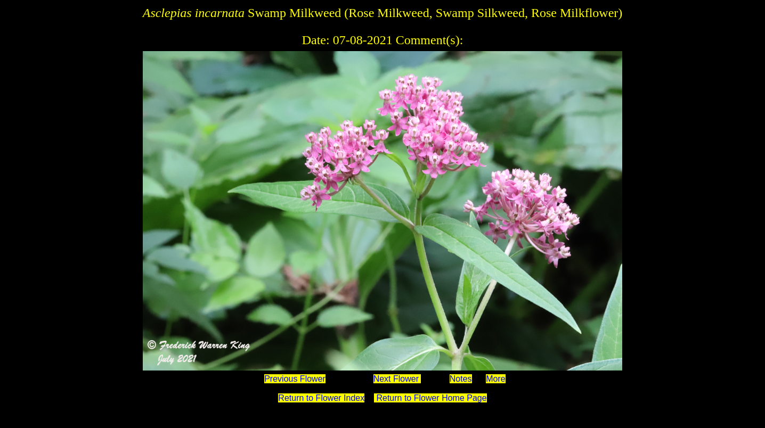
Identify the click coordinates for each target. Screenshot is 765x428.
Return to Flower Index (321, 397)
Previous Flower (294, 378)
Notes (461, 378)
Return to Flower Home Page (430, 397)
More (495, 378)
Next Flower (397, 378)
